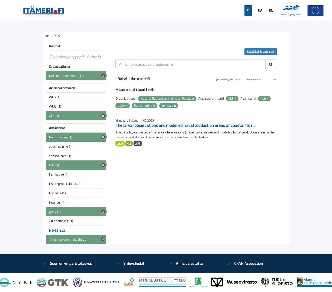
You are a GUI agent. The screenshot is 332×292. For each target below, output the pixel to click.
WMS (120, 143)
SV (259, 10)
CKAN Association (248, 263)
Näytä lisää (57, 230)
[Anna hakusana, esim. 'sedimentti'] (190, 64)
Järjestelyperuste (228, 79)
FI (248, 10)
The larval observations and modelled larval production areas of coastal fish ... (185, 125)
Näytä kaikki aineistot (260, 51)
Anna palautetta (189, 263)
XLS (129, 143)
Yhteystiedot (134, 263)
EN (271, 10)
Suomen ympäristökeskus (71, 263)
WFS (138, 143)
